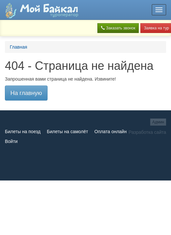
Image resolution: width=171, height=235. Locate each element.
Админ (158, 122)
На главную (26, 93)
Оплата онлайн (110, 131)
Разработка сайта (147, 132)
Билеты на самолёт (67, 131)
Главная (18, 47)
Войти (11, 141)
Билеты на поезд (22, 131)
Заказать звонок (118, 28)
